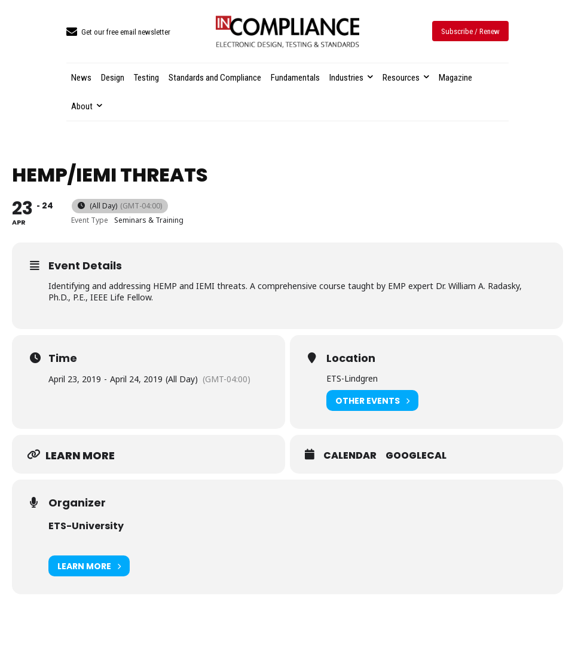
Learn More (89, 565)
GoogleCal (416, 456)
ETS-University (86, 526)
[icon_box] (118, 32)
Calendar (350, 456)
